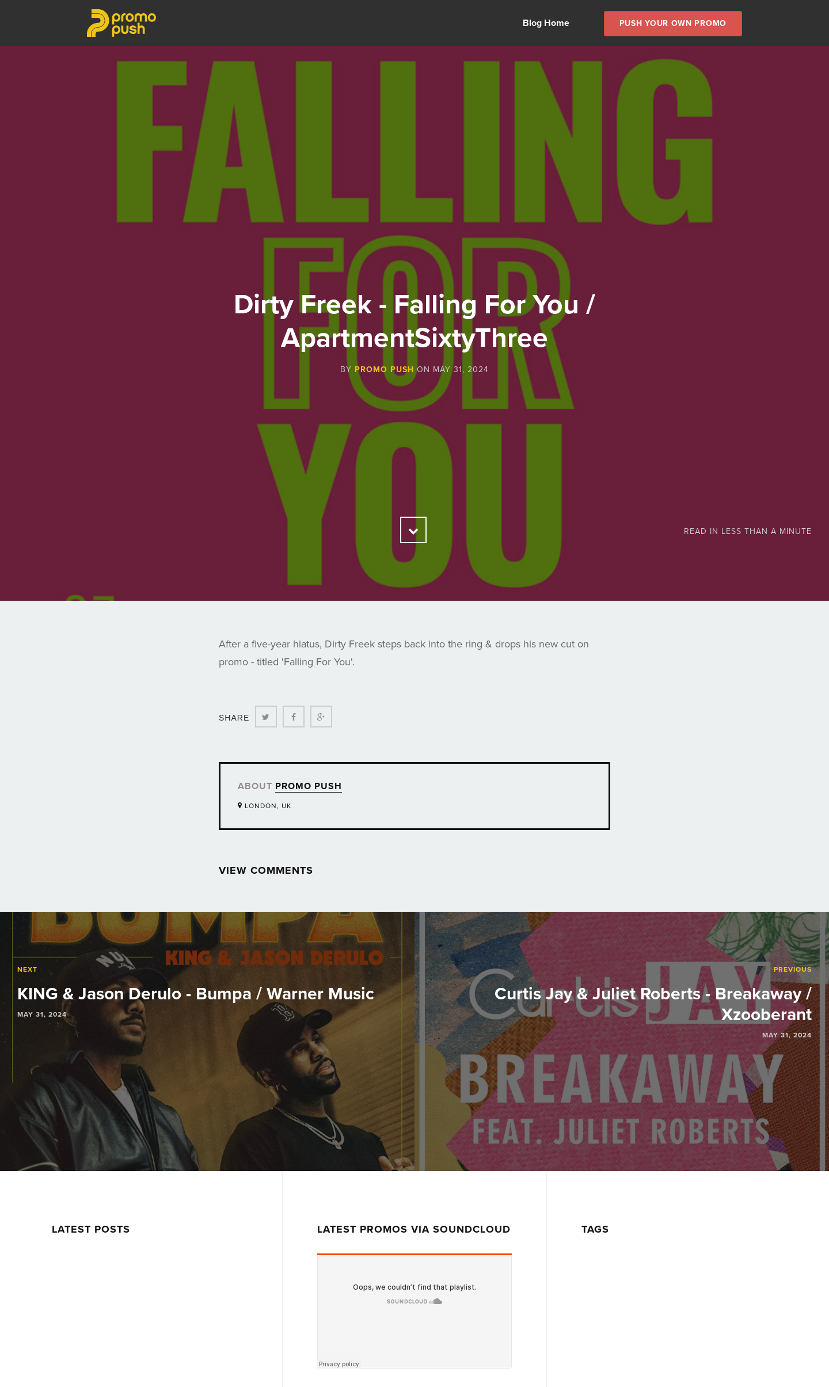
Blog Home (546, 23)
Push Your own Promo (673, 23)
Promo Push (384, 369)
